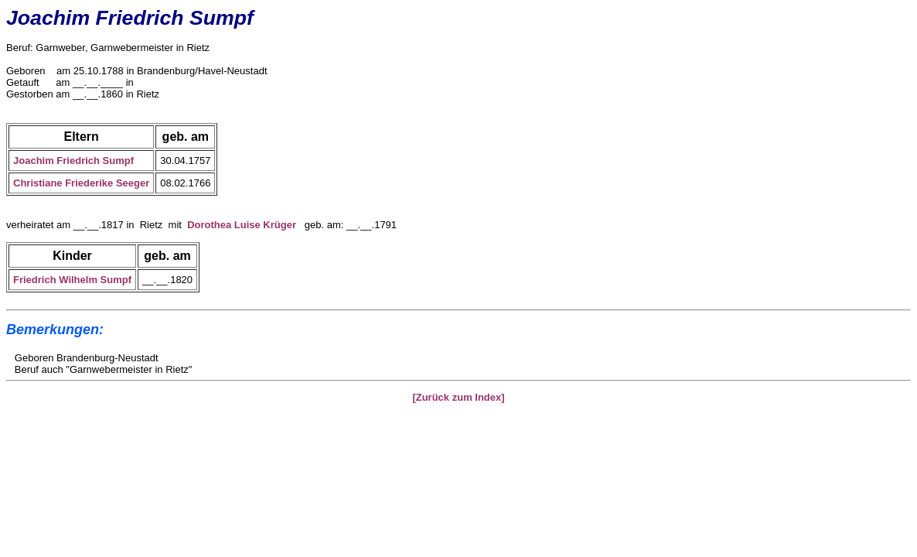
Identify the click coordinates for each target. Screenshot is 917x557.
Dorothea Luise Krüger (241, 225)
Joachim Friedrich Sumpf (73, 160)
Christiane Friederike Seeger (81, 183)
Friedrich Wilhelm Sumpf (72, 279)
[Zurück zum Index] (458, 397)
